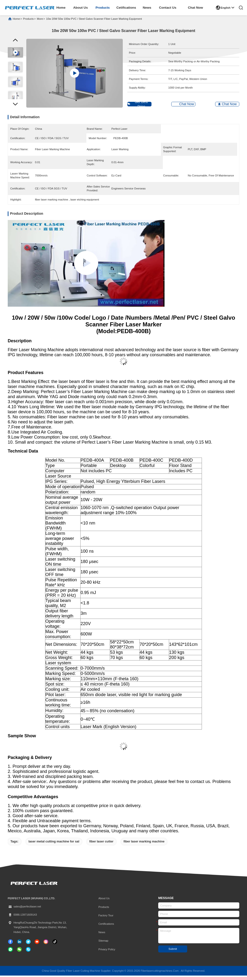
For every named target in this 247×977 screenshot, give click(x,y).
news (147, 7)
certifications (106, 925)
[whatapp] (10, 950)
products (103, 7)
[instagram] (45, 943)
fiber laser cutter (101, 843)
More (40, 20)
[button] (15, 106)
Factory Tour (105, 916)
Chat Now (195, 7)
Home (16, 20)
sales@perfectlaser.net (24, 908)
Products (103, 908)
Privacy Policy (106, 950)
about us (80, 7)
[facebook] (10, 943)
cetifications (126, 7)
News (101, 933)
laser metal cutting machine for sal (53, 843)
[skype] (28, 950)
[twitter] (28, 943)
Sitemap (103, 942)
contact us (167, 7)
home (61, 7)
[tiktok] (37, 943)
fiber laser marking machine (144, 843)
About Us (104, 900)
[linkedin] (19, 943)
